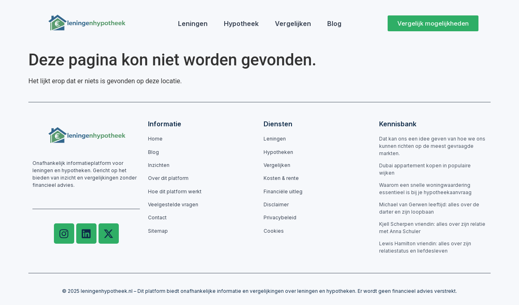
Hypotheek (241, 23)
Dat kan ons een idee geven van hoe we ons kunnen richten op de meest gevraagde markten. (432, 146)
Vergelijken (293, 23)
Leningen (193, 23)
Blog (334, 23)
